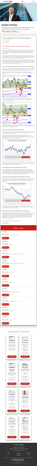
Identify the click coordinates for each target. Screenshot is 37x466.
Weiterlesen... (5, 237)
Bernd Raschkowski (12, 348)
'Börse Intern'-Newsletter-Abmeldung (18, 447)
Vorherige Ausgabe (5, 42)
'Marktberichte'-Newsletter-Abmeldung (19, 450)
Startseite (3, 31)
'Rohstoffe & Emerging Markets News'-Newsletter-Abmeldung (18, 448)
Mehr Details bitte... (11, 356)
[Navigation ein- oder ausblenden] (33, 1)
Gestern (3, 50)
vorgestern (12, 72)
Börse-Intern (14, 31)
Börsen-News (8, 31)
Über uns (28, 452)
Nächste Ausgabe (6, 41)
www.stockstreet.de (5, 223)
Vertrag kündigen (18, 455)
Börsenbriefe (18, 452)
